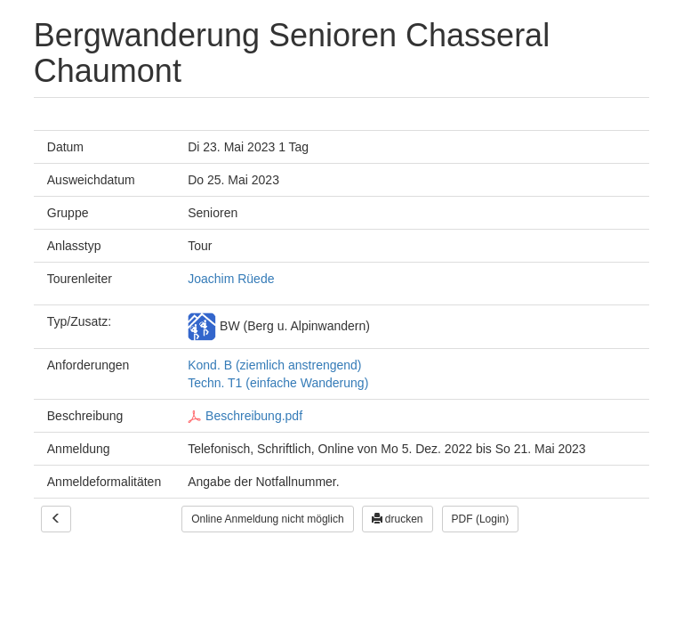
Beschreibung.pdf (245, 416)
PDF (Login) (481, 519)
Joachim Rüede (231, 279)
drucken (397, 519)
